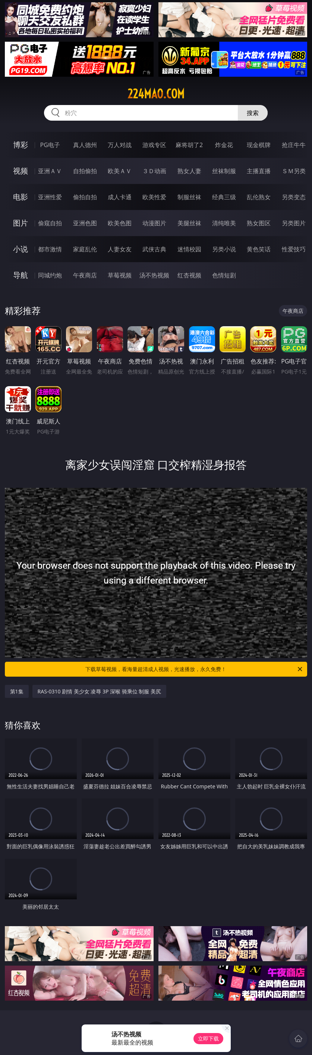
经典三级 (224, 197)
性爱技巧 (294, 249)
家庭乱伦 (85, 249)
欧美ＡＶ (120, 171)
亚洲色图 (85, 223)
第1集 (16, 691)
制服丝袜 (189, 197)
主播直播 (259, 171)
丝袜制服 (224, 171)
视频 (20, 171)
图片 (20, 223)
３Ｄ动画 (154, 171)
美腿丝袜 (189, 223)
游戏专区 (154, 145)
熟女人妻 (189, 171)
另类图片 (294, 223)
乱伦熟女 (259, 197)
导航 (20, 275)
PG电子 (50, 145)
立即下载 (208, 1038)
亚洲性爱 (50, 197)
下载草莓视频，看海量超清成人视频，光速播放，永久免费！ (194, 669)
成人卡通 (120, 197)
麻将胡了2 (189, 145)
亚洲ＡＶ (50, 171)
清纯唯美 (224, 223)
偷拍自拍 (85, 197)
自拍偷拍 (85, 171)
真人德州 (85, 145)
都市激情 (50, 249)
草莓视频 (120, 275)
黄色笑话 (259, 249)
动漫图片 (154, 223)
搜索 (253, 113)
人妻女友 (120, 249)
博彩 (20, 145)
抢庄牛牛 (294, 145)
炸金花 (224, 145)
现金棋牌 (259, 145)
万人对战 (120, 145)
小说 (20, 249)
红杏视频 (189, 275)
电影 (20, 197)
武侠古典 (154, 249)
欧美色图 (120, 223)
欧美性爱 (154, 197)
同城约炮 (50, 275)
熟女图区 (259, 223)
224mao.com (156, 93)
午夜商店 (85, 275)
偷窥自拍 (50, 223)
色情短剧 (224, 275)
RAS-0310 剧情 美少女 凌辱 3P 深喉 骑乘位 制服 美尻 (99, 691)
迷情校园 (189, 249)
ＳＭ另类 (294, 171)
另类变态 (294, 197)
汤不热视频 (154, 275)
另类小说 (224, 249)
